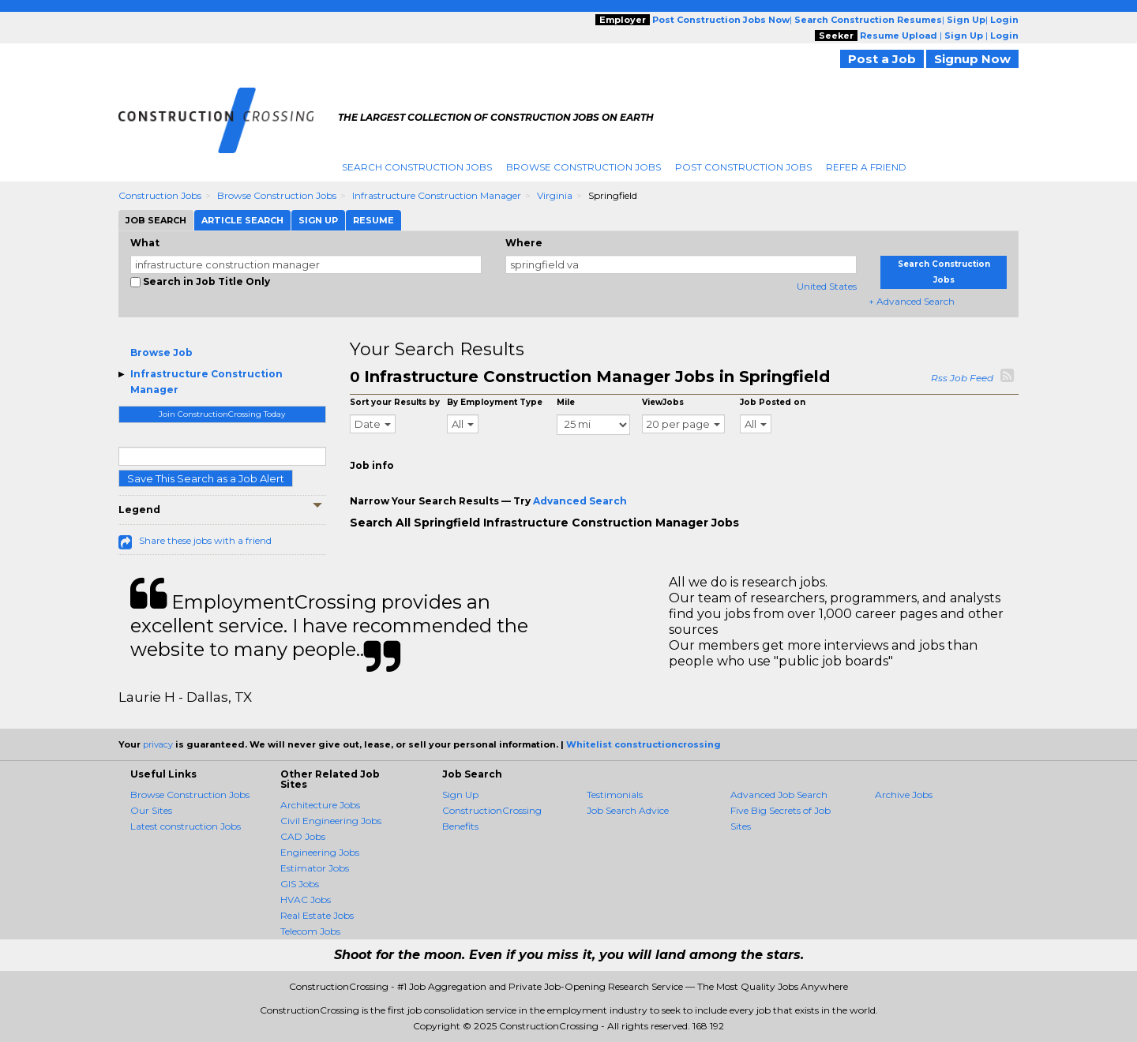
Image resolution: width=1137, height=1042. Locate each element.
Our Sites (151, 810)
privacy (158, 744)
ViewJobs (663, 402)
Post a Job (882, 58)
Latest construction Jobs (185, 826)
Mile (566, 402)
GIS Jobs (299, 884)
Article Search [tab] (242, 220)
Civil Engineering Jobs (330, 820)
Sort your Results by (395, 402)
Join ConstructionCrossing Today (222, 414)
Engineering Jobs (319, 852)
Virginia (554, 195)
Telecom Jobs (310, 931)
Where (523, 243)
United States (827, 286)
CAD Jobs (302, 836)
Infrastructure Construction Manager (436, 195)
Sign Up (460, 794)
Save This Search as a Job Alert (205, 478)
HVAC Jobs (305, 899)
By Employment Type (494, 402)
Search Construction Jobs (417, 167)
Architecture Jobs (320, 805)
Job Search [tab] (156, 220)
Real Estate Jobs (317, 915)
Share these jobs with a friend (205, 540)
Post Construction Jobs (743, 167)
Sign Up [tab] (318, 220)
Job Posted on (772, 402)
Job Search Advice (628, 810)
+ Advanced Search (912, 301)
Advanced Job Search (778, 794)
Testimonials (615, 794)
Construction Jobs (159, 195)
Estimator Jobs (314, 868)
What (144, 243)
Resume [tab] (373, 220)
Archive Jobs (903, 794)
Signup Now (972, 58)
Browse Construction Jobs (583, 167)
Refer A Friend (866, 167)
